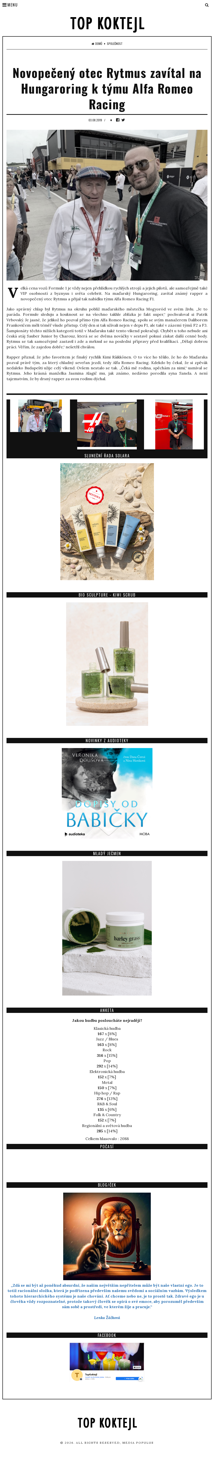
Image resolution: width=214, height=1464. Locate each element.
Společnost (115, 44)
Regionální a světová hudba (107, 1125)
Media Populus (138, 1442)
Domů (96, 44)
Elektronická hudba (107, 1071)
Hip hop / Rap (107, 1093)
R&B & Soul (107, 1103)
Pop (107, 1060)
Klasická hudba (107, 1028)
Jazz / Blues (107, 1039)
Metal (107, 1082)
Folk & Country (107, 1114)
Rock (107, 1049)
